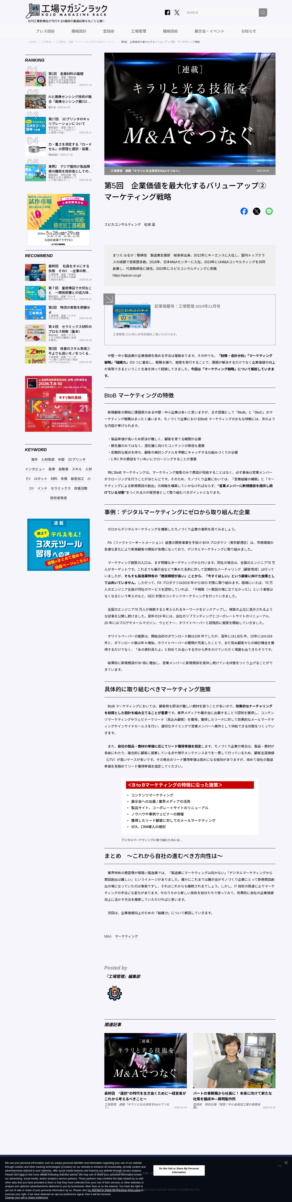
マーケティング (126, 936)
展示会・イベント (210, 31)
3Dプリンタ (76, 459)
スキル (77, 469)
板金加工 (77, 479)
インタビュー (35, 469)
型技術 (108, 31)
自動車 (63, 469)
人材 (88, 469)
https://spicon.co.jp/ (127, 275)
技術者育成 (58, 498)
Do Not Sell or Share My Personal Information (114, 1190)
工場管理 (138, 31)
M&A (108, 936)
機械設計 (78, 31)
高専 (51, 469)
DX (31, 488)
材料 (54, 479)
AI (89, 479)
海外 (34, 459)
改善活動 (80, 488)
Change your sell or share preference (26, 1197)
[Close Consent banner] (286, 1162)
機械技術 (170, 31)
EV (28, 479)
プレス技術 (45, 31)
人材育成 (47, 459)
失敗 (64, 479)
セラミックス (61, 488)
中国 (61, 459)
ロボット (40, 479)
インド (42, 488)
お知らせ (248, 31)
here (22, 1174)
